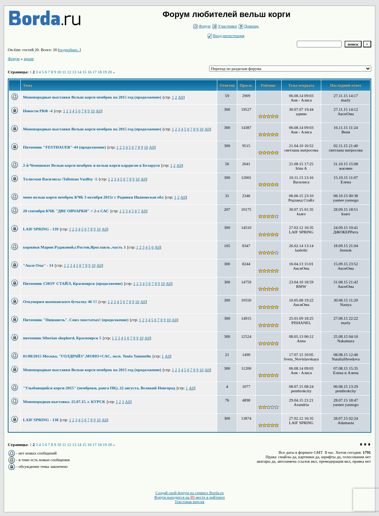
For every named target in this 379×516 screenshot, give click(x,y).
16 (89, 72)
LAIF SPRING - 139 (40, 229)
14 (79, 72)
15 (85, 72)
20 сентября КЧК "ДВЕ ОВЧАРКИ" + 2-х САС (66, 211)
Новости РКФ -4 (38, 111)
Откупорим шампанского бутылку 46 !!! (60, 301)
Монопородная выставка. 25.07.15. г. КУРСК (64, 401)
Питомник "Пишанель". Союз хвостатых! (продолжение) (75, 319)
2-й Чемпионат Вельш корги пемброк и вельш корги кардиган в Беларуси (91, 165)
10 (59, 72)
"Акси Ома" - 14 (38, 265)
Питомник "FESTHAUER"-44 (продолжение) (64, 147)
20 (110, 72)
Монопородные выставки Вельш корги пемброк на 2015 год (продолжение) (92, 97)
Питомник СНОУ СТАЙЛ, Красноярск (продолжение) (73, 283)
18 (100, 72)
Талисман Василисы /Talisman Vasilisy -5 (60, 179)
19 (105, 72)
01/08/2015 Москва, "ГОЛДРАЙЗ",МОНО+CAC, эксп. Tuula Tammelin (87, 356)
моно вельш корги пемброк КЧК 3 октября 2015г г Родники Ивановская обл (93, 197)
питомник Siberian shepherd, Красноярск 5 (62, 338)
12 (69, 72)
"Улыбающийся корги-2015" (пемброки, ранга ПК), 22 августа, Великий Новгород (99, 388)
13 (74, 72)
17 (95, 72)
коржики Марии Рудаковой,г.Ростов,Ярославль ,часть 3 (74, 247)
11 (64, 72)
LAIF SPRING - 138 (40, 419)
